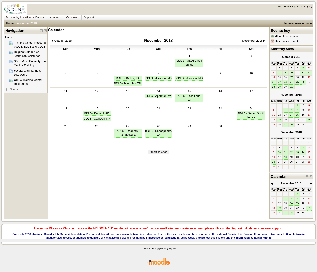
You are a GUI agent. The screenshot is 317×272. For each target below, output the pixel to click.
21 (273, 82)
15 (189, 91)
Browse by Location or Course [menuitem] (25, 17)
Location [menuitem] (54, 17)
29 (279, 87)
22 (279, 82)
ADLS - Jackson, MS (189, 78)
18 (285, 157)
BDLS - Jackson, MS (158, 78)
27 (127, 126)
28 (158, 126)
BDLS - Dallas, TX (127, 78)
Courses (15, 89)
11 (285, 152)
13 (309, 72)
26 (303, 82)
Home (10, 23)
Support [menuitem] (89, 17)
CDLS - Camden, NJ (97, 118)
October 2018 (291, 57)
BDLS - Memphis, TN (127, 83)
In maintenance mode (298, 23)
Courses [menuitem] (71, 17)
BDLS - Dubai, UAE (96, 113)
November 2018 (26, 23)
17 (291, 77)
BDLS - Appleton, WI (158, 96)
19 (96, 108)
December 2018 (291, 132)
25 (297, 82)
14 (158, 91)
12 (303, 72)
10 (291, 72)
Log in (307, 6)
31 (291, 87)
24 (251, 108)
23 (285, 82)
